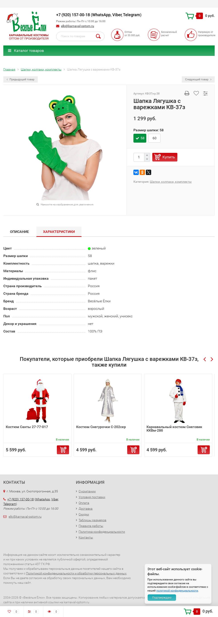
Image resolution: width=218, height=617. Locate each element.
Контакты (86, 537)
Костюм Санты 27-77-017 (27, 427)
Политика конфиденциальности (102, 531)
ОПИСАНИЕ (19, 232)
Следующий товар (198, 79)
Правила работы (91, 526)
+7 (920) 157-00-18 (73, 14)
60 (155, 138)
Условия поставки (92, 497)
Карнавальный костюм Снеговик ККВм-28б (174, 428)
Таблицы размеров (92, 520)
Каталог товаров (26, 50)
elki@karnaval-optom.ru (77, 26)
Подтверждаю (162, 597)
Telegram (131, 14)
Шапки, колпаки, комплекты (171, 181)
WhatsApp (101, 14)
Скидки (84, 514)
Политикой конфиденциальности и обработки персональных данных (76, 573)
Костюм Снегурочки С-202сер (101, 427)
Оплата (84, 503)
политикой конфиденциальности (177, 590)
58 (143, 138)
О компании (87, 491)
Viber (116, 14)
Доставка (86, 508)
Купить (169, 157)
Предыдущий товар (20, 79)
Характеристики (59, 232)
